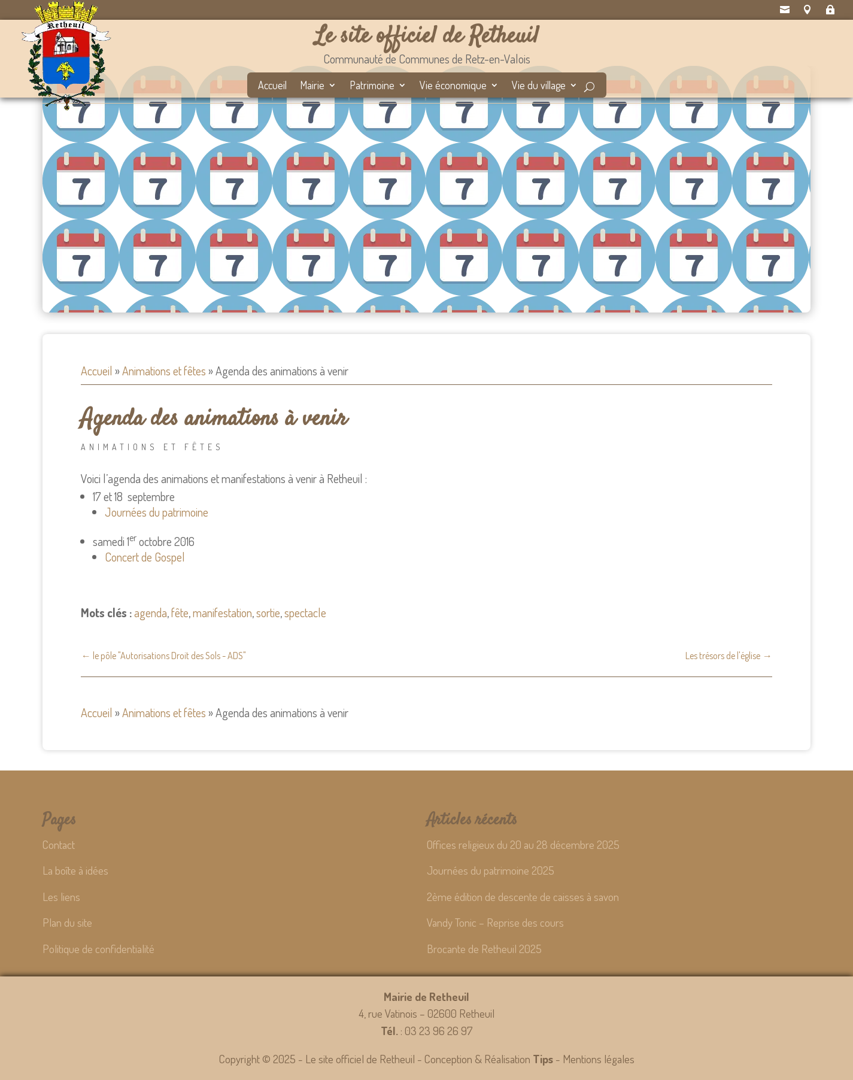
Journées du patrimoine (156, 512)
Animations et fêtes (164, 370)
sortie (268, 612)
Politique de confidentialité (98, 948)
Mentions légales (599, 1058)
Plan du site (67, 922)
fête (180, 612)
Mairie (312, 86)
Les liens (61, 896)
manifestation (222, 612)
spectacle (305, 612)
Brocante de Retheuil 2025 (484, 948)
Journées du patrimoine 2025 (490, 870)
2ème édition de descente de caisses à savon (523, 896)
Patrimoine (372, 86)
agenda (150, 612)
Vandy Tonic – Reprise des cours (495, 922)
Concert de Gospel (145, 557)
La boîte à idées (75, 870)
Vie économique (453, 86)
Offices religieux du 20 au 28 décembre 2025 (523, 844)
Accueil (272, 86)
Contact (59, 844)
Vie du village (539, 86)
